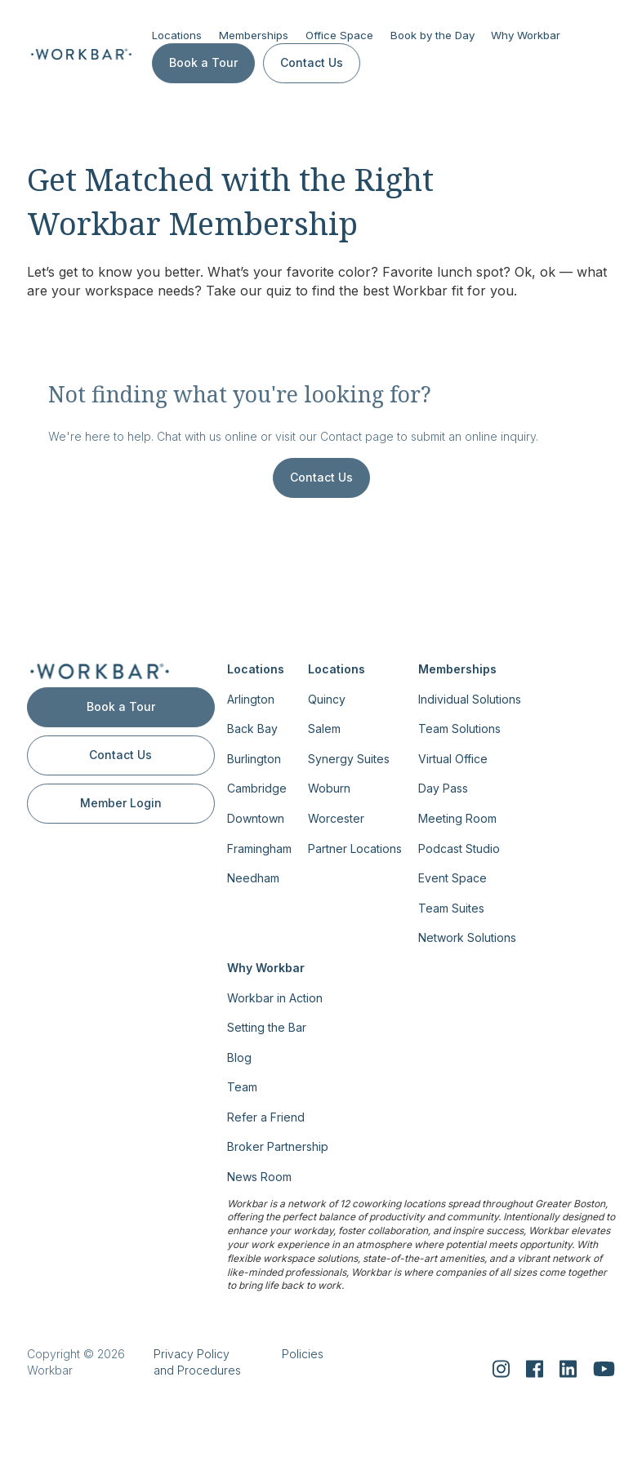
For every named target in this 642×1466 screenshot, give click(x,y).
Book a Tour (203, 62)
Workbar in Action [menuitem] (275, 997)
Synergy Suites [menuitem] (349, 759)
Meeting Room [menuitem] (457, 818)
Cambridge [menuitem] (257, 788)
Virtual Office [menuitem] (453, 759)
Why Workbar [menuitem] (266, 968)
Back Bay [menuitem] (252, 728)
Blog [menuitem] (239, 1057)
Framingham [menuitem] (259, 848)
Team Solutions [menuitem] (459, 728)
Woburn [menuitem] (329, 788)
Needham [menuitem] (253, 878)
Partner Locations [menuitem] (355, 848)
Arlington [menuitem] (250, 698)
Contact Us (311, 62)
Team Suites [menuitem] (451, 907)
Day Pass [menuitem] (443, 788)
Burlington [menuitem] (254, 759)
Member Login (121, 803)
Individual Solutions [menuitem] (469, 698)
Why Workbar (525, 35)
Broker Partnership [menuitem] (277, 1146)
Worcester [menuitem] (336, 818)
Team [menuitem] (242, 1087)
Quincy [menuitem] (327, 698)
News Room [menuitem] (259, 1177)
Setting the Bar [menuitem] (266, 1027)
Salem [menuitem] (324, 728)
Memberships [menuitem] (457, 669)
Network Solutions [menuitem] (467, 937)
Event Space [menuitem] (452, 878)
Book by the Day (432, 35)
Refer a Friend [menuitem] (266, 1117)
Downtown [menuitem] (255, 818)
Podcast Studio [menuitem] (459, 848)
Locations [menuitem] (255, 669)
